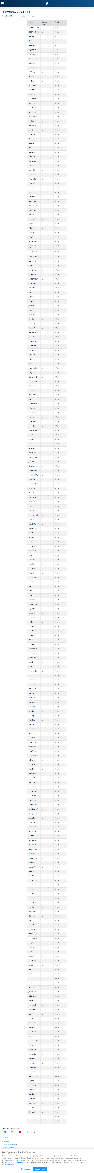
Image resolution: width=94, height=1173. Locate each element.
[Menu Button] (2, 3)
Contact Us (5, 1141)
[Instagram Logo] (27, 1132)
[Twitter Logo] (12, 1132)
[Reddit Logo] (35, 1132)
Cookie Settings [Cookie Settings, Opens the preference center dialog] (24, 1169)
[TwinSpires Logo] (47, 3)
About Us (5, 1138)
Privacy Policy (9, 1165)
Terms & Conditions (8, 1148)
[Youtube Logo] (20, 1132)
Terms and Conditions (15, 1162)
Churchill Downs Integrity (9, 1144)
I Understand (40, 1169)
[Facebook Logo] (5, 1132)
